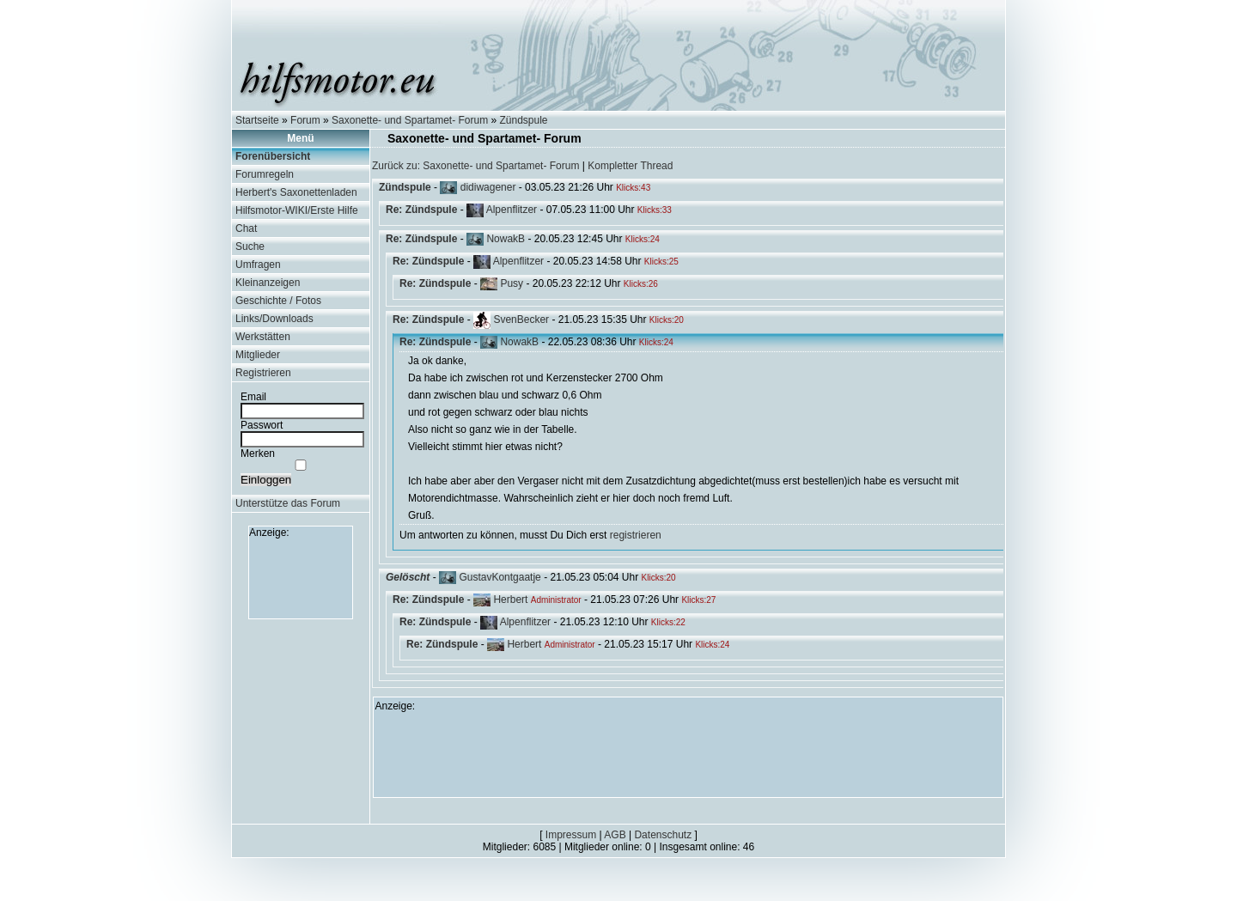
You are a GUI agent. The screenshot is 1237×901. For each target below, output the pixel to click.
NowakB (505, 239)
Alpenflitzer (511, 210)
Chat (246, 228)
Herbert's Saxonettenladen (296, 192)
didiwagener (488, 187)
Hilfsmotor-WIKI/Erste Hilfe (296, 210)
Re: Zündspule (421, 210)
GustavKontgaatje (499, 577)
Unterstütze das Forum (287, 503)
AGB (614, 835)
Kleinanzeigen (267, 283)
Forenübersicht (272, 156)
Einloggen (266, 479)
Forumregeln (264, 174)
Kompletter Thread (630, 166)
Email (253, 397)
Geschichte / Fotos (278, 301)
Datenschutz (663, 835)
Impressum (570, 835)
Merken (258, 453)
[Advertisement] (300, 577)
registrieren (635, 535)
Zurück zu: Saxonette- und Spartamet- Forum (475, 166)
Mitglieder (257, 355)
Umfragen (258, 265)
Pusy (511, 283)
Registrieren (263, 373)
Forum (305, 120)
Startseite (257, 120)
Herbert (510, 600)
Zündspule (524, 120)
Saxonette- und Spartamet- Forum (410, 120)
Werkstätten (262, 337)
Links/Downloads (274, 319)
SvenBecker (521, 320)
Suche (250, 246)
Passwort (262, 425)
